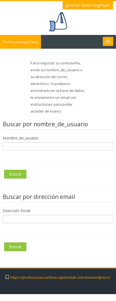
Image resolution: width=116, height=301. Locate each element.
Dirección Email (16, 210)
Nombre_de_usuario (20, 138)
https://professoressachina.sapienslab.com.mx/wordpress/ (60, 277)
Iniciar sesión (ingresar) (87, 5)
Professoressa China (20, 41)
